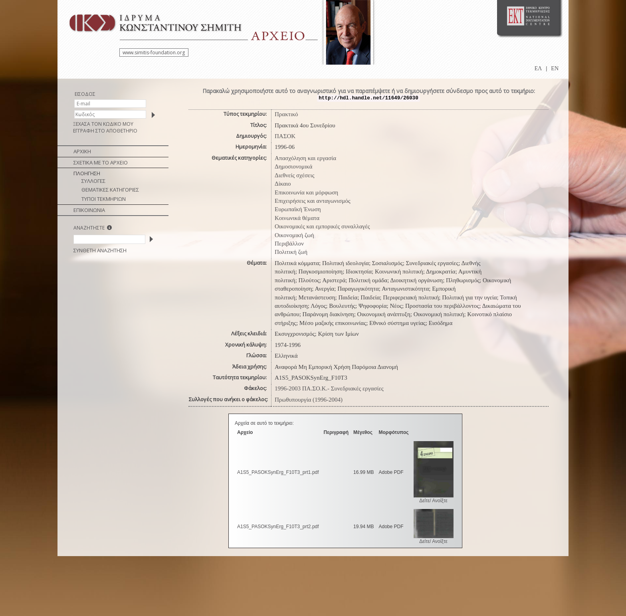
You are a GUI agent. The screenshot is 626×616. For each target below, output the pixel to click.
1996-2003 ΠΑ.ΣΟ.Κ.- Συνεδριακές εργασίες (329, 388)
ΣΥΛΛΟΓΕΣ (93, 180)
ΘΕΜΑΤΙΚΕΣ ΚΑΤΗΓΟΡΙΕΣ (110, 189)
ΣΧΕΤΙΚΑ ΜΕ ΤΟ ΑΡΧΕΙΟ (100, 162)
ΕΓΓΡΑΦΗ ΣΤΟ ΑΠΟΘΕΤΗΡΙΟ (105, 130)
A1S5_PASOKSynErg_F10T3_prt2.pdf (278, 526)
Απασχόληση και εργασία (305, 158)
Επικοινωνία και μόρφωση (306, 192)
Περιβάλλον (289, 243)
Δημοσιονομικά (293, 166)
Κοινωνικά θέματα (297, 218)
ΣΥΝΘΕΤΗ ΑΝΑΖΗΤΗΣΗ (100, 250)
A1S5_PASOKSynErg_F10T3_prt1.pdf (278, 472)
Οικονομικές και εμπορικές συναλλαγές (322, 226)
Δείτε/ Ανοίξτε (433, 500)
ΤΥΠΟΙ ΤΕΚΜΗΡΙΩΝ (103, 198)
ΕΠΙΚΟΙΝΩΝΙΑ (89, 210)
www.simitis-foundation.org (154, 52)
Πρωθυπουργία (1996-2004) (309, 399)
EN (555, 68)
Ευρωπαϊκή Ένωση (298, 209)
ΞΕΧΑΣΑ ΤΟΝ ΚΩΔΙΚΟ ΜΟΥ (103, 124)
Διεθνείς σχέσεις (294, 175)
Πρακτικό (286, 114)
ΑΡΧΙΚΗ (82, 151)
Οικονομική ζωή (294, 235)
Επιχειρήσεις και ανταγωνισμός (313, 201)
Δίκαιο (283, 183)
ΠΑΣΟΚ (285, 136)
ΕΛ (538, 68)
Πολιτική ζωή (291, 252)
